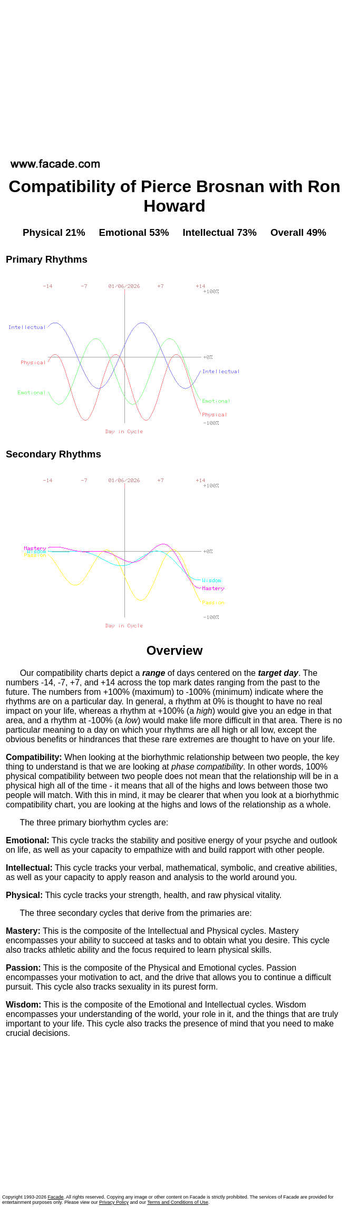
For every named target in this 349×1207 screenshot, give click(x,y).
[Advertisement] (174, 75)
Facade (56, 1197)
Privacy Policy (114, 1202)
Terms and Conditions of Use (177, 1202)
